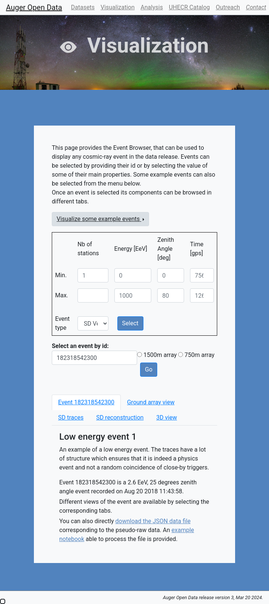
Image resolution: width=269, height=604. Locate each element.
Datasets (83, 7)
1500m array (160, 354)
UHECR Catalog (189, 7)
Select (130, 323)
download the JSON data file (153, 521)
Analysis (151, 7)
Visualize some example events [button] (99, 218)
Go (148, 369)
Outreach (228, 7)
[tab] (86, 402)
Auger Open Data (34, 7)
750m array (199, 354)
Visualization (117, 7)
